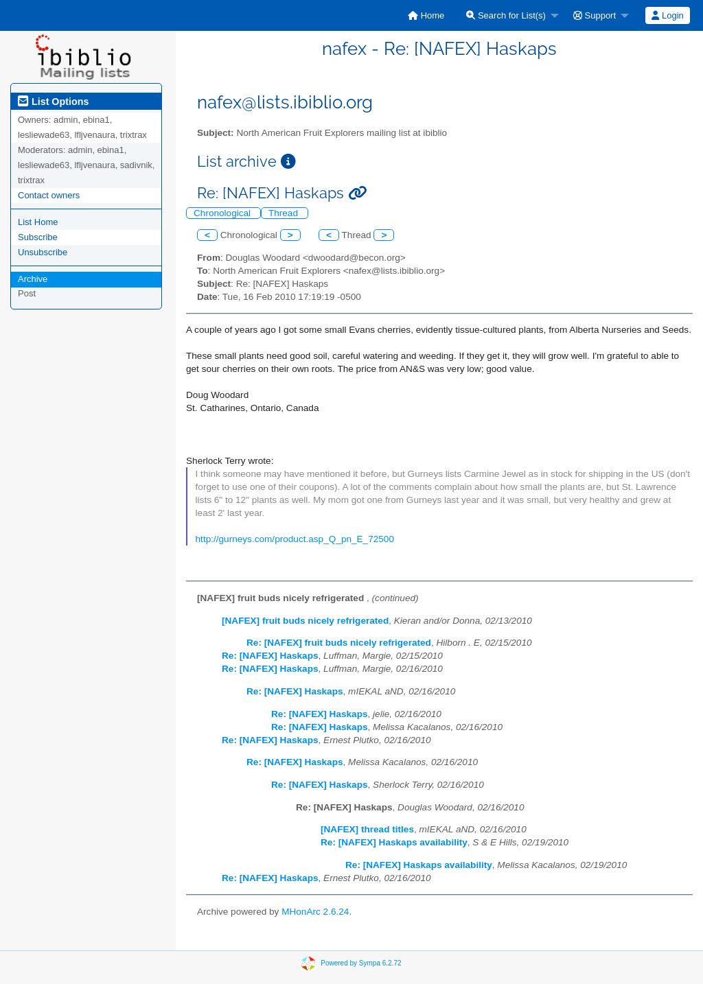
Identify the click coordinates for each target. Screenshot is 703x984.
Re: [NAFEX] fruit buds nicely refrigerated (338, 642)
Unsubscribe (42, 252)
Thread (284, 213)
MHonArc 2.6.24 (315, 911)
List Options (53, 101)
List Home (38, 222)
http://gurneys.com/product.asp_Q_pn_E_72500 (295, 539)
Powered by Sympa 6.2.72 (361, 963)
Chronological (223, 213)
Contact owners (49, 195)
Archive (32, 279)
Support (594, 15)
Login (667, 15)
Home (426, 15)
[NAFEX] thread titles (367, 829)
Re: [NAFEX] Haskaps (270, 656)
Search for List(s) (506, 15)
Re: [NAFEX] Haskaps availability (394, 842)
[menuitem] (426, 15)
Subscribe (38, 237)
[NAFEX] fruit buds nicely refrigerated (305, 621)
